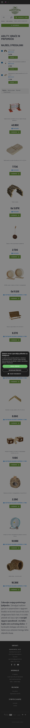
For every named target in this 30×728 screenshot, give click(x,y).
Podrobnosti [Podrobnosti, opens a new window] (10, 362)
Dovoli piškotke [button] (15, 366)
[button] (15, 374)
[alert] (15, 364)
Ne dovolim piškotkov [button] (15, 370)
